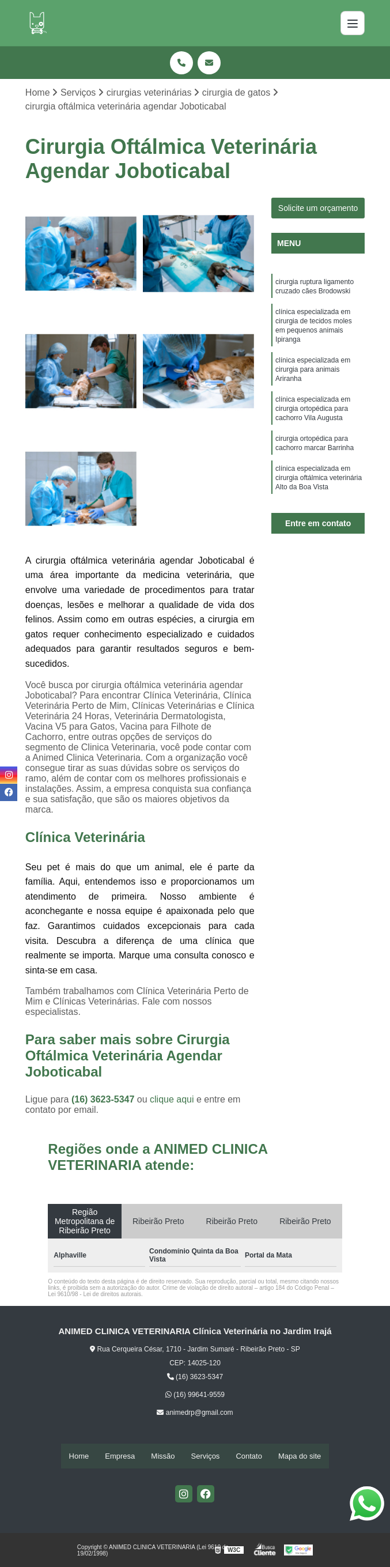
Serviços (205, 1456)
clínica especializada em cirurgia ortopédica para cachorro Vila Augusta (312, 421)
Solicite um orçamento (318, 209)
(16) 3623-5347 (104, 1100)
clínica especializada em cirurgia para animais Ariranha (312, 379)
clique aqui (172, 1100)
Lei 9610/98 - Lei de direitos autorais (94, 1295)
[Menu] (352, 23)
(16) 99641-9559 (195, 1396)
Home (79, 1456)
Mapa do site (299, 1456)
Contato (249, 1456)
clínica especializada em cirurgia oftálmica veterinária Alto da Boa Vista (318, 496)
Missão (163, 1456)
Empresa (120, 1456)
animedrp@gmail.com (195, 1414)
